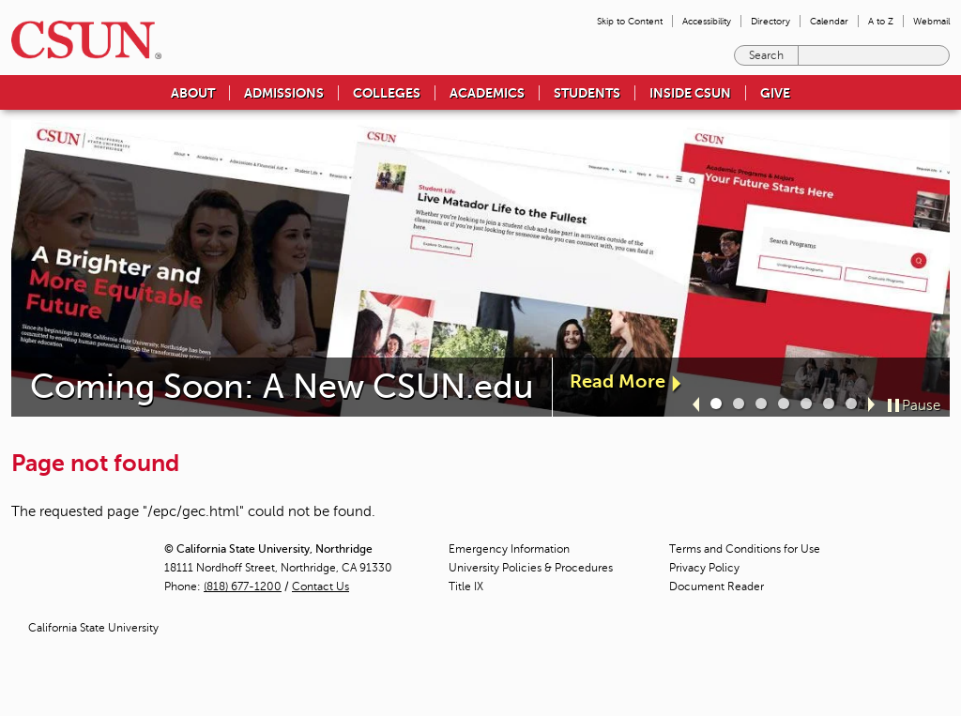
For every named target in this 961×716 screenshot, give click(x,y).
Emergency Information (509, 549)
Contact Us (320, 586)
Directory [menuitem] (770, 21)
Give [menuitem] (775, 92)
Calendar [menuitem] (829, 21)
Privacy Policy (704, 567)
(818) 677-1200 (243, 586)
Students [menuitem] (587, 92)
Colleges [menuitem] (386, 92)
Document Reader (716, 586)
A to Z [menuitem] (880, 21)
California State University (93, 627)
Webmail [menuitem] (931, 21)
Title (466, 586)
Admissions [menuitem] (284, 92)
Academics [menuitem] (487, 92)
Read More (617, 381)
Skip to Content (630, 21)
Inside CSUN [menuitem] (690, 92)
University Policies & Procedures (531, 567)
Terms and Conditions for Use (744, 549)
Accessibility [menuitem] (706, 21)
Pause (921, 405)
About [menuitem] (193, 92)
